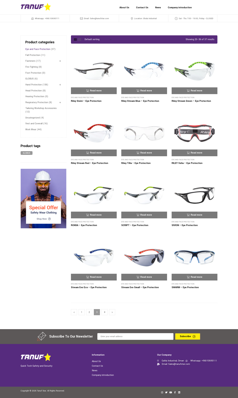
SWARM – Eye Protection (185, 287)
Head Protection (33, 90)
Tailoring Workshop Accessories (41, 108)
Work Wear (30, 129)
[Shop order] (98, 39)
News (94, 370)
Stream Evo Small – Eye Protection (140, 287)
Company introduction (103, 375)
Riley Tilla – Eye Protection (136, 163)
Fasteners (30, 61)
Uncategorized (32, 117)
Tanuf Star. (42, 390)
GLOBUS (29, 78)
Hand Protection (33, 84)
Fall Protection (32, 55)
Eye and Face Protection (82, 97)
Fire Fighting (31, 67)
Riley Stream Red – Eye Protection (89, 163)
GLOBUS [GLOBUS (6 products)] (26, 153)
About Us (96, 361)
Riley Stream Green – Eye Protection (191, 101)
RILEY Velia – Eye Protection (187, 163)
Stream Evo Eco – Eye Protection (89, 287)
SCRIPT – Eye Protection (134, 225)
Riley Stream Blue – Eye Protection (140, 101)
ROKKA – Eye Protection (84, 225)
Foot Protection (33, 73)
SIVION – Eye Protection (185, 225)
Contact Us (97, 366)
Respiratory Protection (36, 102)
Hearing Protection (34, 96)
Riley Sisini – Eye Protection (86, 101)
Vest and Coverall (34, 123)
